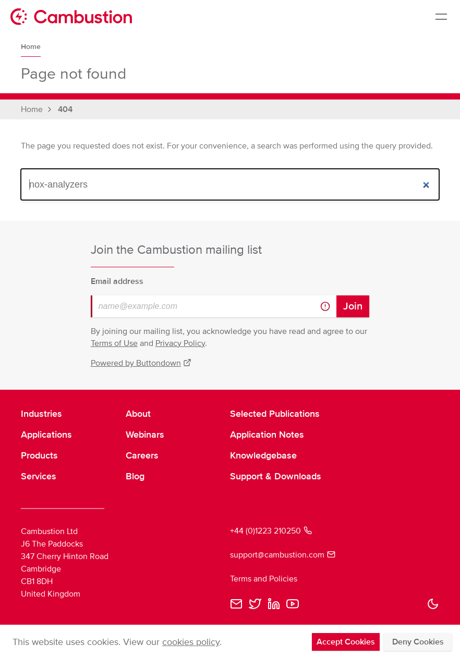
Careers (142, 455)
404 (65, 109)
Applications (46, 434)
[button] (433, 604)
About (138, 413)
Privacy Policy (180, 343)
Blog (135, 476)
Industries (41, 413)
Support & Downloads (275, 476)
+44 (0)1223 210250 (271, 531)
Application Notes (267, 434)
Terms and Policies (263, 579)
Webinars (145, 434)
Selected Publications (275, 413)
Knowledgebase (263, 455)
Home (31, 46)
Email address (117, 281)
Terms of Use (114, 343)
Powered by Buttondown (141, 363)
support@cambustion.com (282, 555)
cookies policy (191, 642)
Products (39, 455)
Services (38, 476)
